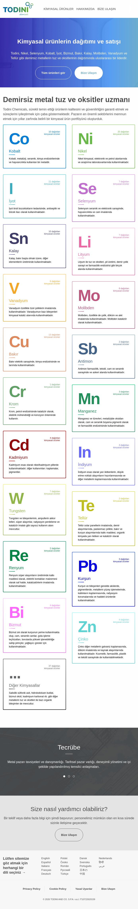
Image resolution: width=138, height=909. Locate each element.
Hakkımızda (85, 9)
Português (85, 866)
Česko (64, 862)
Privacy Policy (31, 888)
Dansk (83, 858)
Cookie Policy (57, 888)
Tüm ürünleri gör (53, 72)
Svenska (85, 862)
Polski (63, 858)
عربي (102, 866)
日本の (83, 869)
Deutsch (46, 873)
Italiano (45, 866)
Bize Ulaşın (106, 9)
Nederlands (105, 858)
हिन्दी (101, 862)
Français (46, 869)
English (45, 858)
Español (46, 862)
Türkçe (64, 873)
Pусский (65, 869)
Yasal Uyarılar (83, 888)
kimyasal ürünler (59, 9)
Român (64, 866)
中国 (82, 873)
